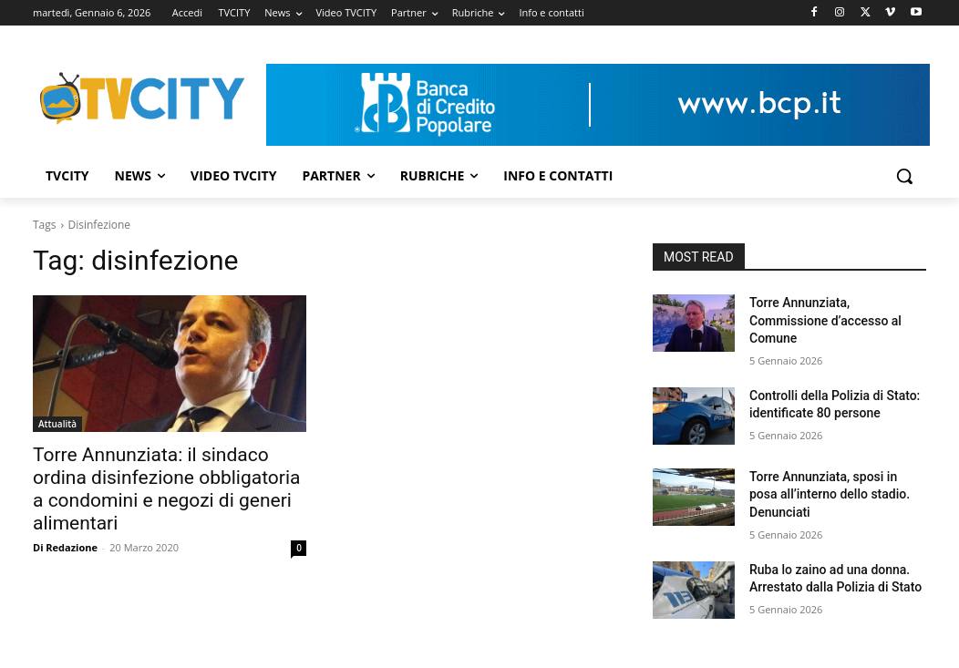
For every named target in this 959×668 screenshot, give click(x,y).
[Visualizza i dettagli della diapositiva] (598, 105)
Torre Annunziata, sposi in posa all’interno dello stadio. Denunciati (829, 494)
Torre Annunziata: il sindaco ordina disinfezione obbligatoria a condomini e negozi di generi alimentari (166, 489)
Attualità (57, 423)
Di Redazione (65, 547)
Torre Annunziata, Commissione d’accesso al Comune (825, 320)
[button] (904, 176)
